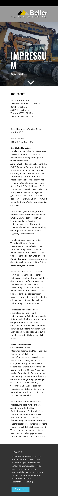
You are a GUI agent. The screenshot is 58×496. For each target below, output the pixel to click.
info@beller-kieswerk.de (21, 122)
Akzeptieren (20, 489)
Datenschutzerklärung (22, 481)
